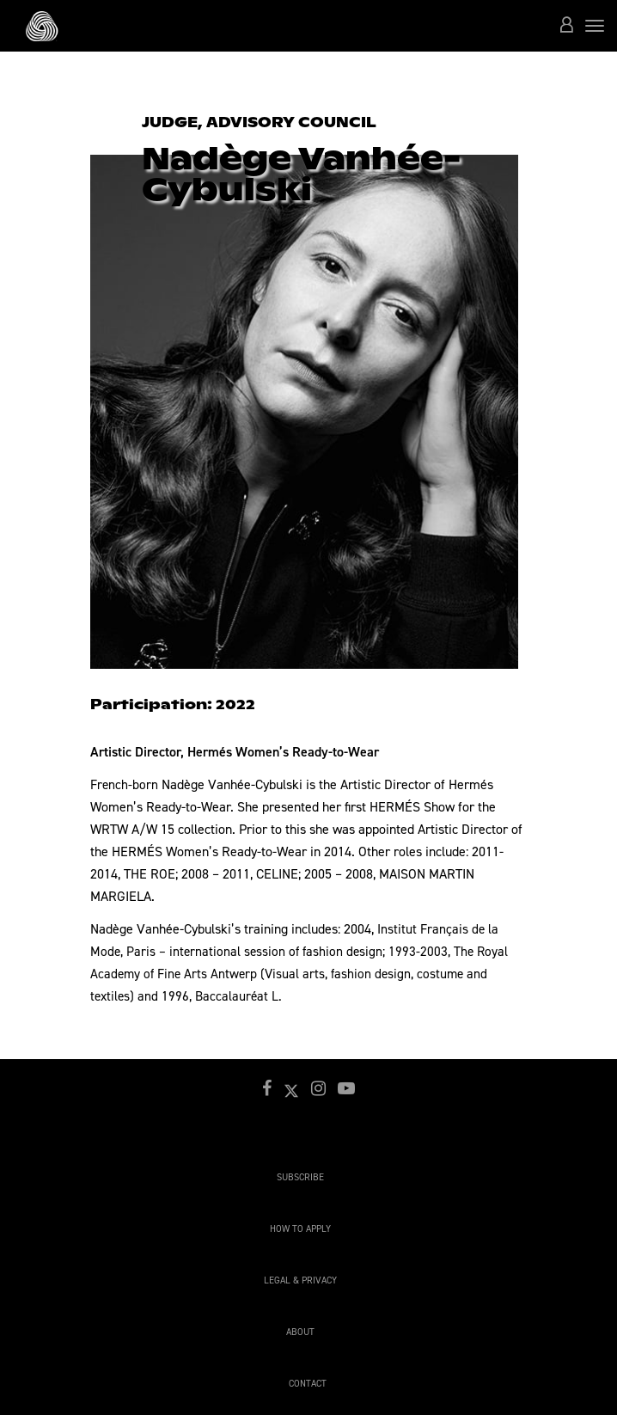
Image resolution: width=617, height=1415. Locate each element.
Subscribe (300, 1177)
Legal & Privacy (300, 1280)
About (300, 1332)
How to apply (300, 1228)
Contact (308, 1383)
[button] (566, 26)
